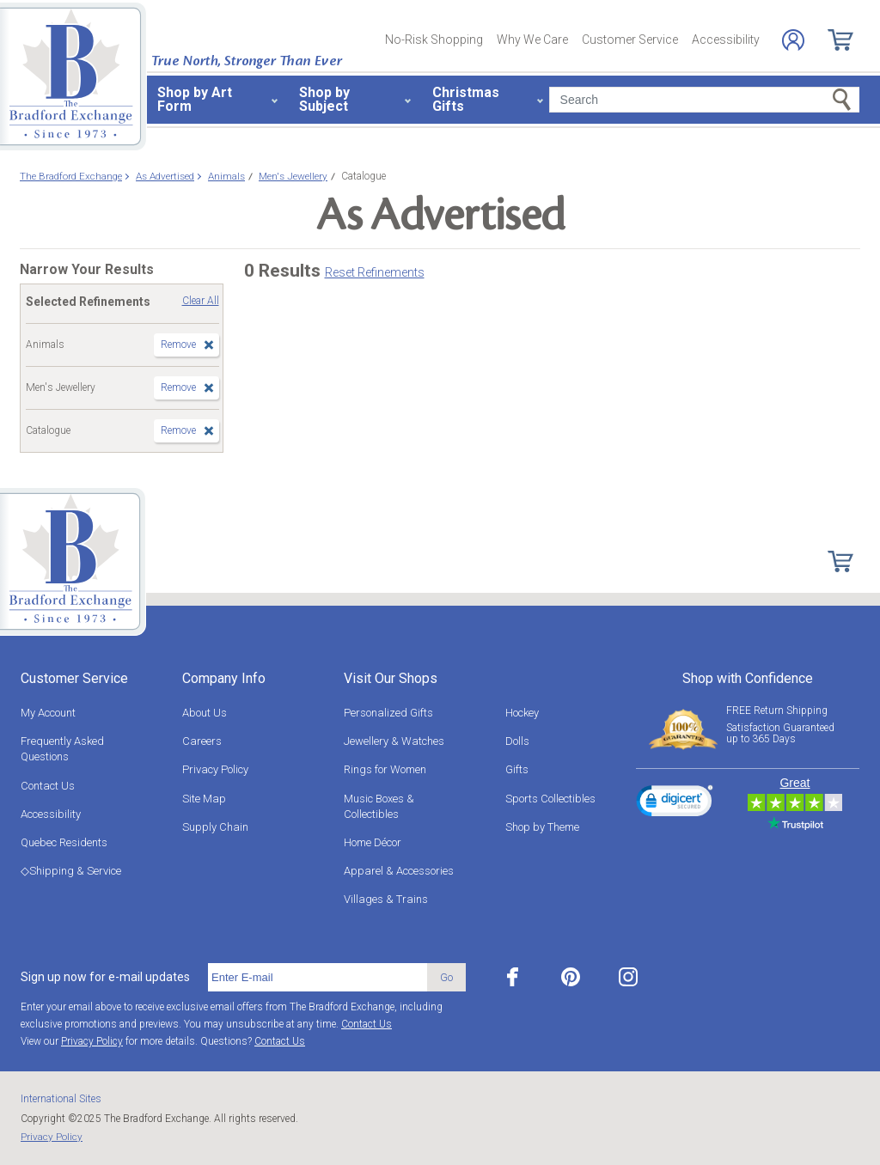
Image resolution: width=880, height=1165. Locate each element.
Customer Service (630, 39)
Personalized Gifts (388, 712)
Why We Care (532, 39)
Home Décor (372, 842)
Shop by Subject (324, 99)
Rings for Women (385, 769)
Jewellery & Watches (394, 741)
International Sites (61, 1099)
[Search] (704, 100)
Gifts (517, 769)
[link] (674, 803)
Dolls (517, 741)
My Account (48, 712)
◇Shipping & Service (71, 870)
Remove (178, 345)
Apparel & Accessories (399, 870)
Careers (202, 741)
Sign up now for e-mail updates (105, 977)
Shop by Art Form (194, 99)
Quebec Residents (64, 842)
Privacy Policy (215, 769)
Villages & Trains (386, 899)
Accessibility (726, 39)
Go (446, 977)
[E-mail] (317, 977)
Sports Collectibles (550, 798)
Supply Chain (215, 826)
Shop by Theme (542, 826)
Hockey (522, 712)
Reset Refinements (375, 272)
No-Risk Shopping (434, 39)
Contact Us (48, 785)
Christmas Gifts (465, 99)
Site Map (204, 798)
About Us (204, 712)
